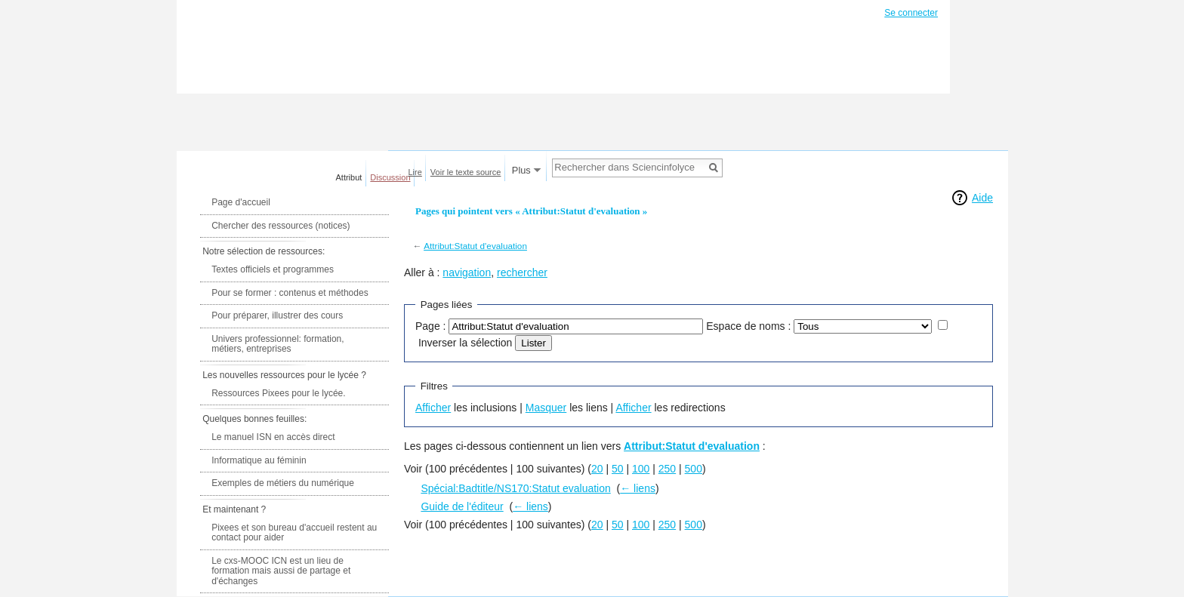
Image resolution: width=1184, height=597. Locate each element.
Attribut (349, 177)
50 (618, 469)
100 (640, 469)
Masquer (546, 408)
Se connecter (911, 13)
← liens (637, 488)
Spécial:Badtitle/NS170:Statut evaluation (515, 488)
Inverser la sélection (465, 343)
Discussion (390, 177)
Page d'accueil (240, 202)
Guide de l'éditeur (462, 506)
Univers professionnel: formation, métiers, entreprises (277, 344)
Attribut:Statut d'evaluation (475, 246)
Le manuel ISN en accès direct (273, 437)
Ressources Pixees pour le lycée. (278, 393)
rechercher (522, 272)
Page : (430, 326)
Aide (982, 198)
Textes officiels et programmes (272, 269)
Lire (415, 172)
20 (597, 469)
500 (693, 469)
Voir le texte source (465, 172)
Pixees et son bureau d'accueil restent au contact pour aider (294, 532)
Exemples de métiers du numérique (282, 483)
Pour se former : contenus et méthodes (289, 293)
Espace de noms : (748, 326)
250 (667, 469)
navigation (466, 272)
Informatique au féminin (258, 460)
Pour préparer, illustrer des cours (277, 315)
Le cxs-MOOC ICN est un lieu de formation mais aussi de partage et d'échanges (280, 570)
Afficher (433, 408)
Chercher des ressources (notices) (280, 225)
